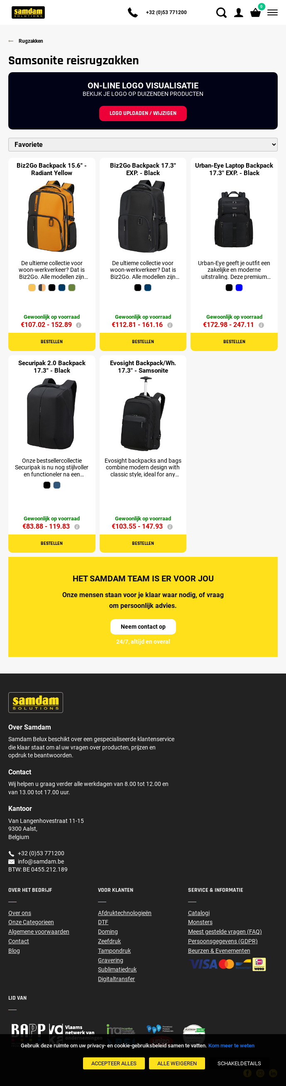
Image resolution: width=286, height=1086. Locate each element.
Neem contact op (143, 626)
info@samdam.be (41, 861)
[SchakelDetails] (239, 1063)
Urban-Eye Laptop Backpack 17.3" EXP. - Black (234, 169)
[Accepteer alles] (114, 1063)
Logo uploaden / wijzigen (143, 113)
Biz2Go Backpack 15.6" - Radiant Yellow (52, 169)
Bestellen (52, 342)
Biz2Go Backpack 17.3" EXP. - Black (143, 169)
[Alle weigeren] (177, 1063)
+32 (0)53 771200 (166, 12)
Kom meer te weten (231, 1045)
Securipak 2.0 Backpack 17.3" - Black (52, 366)
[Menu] (271, 12)
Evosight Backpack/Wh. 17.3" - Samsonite (143, 366)
